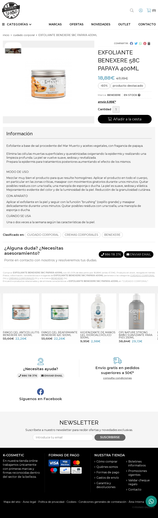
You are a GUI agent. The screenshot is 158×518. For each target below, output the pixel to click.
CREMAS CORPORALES (21, 278)
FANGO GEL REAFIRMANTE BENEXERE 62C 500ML (59, 333)
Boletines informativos (137, 463)
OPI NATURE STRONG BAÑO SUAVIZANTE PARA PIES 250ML (135, 335)
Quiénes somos (107, 467)
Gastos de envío (107, 477)
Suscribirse (110, 437)
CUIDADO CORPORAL (142, 275)
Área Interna (136, 501)
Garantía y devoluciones (105, 485)
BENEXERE (57, 278)
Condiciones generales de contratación (102, 501)
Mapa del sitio (12, 501)
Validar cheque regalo (139, 482)
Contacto (134, 489)
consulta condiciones (117, 378)
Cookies (71, 501)
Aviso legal (29, 501)
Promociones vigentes (137, 473)
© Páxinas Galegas (143, 507)
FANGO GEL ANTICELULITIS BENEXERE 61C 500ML (21, 333)
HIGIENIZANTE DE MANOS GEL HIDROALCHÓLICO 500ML (97, 335)
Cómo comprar (106, 461)
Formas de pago (107, 472)
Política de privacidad (51, 501)
